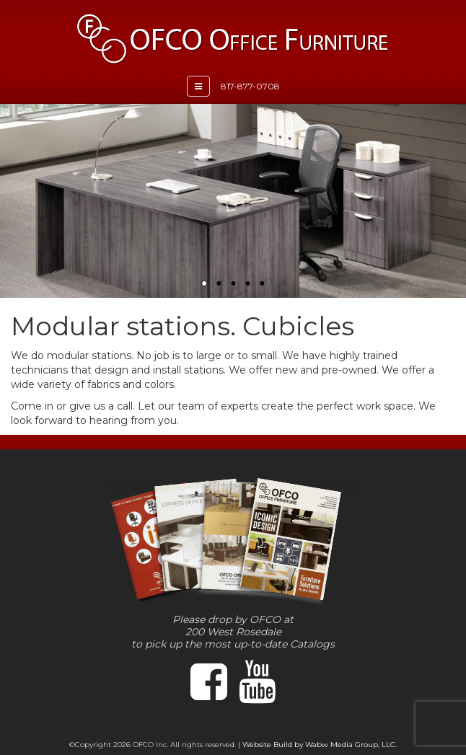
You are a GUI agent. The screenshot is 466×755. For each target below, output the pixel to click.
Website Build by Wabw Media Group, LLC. (319, 744)
